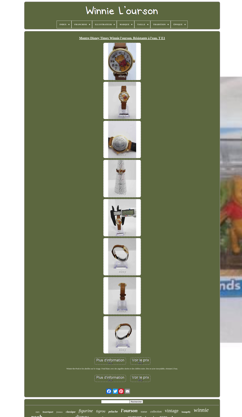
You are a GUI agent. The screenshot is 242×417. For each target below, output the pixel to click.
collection (156, 411)
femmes (59, 412)
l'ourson (129, 410)
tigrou (100, 411)
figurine (86, 410)
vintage (172, 410)
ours (38, 412)
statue (144, 411)
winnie (201, 410)
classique (70, 411)
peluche (113, 411)
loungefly (186, 412)
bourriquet (48, 412)
